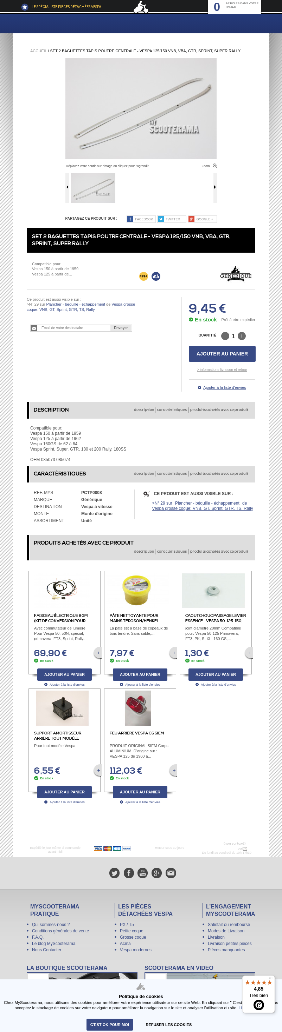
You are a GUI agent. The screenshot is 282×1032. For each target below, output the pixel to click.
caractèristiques (172, 409)
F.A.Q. (38, 937)
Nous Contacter (46, 949)
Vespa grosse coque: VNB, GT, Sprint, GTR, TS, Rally (202, 508)
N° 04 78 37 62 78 (222, 848)
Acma (125, 943)
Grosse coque (133, 937)
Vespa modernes (136, 949)
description (144, 409)
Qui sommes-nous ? (51, 924)
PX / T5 (127, 924)
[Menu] (271, 980)
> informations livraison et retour (222, 370)
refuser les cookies (169, 1025)
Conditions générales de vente (60, 930)
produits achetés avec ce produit (219, 409)
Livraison (216, 937)
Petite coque (131, 930)
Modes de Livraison (226, 930)
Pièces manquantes (226, 949)
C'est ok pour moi (109, 1025)
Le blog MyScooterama (53, 943)
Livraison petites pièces (230, 943)
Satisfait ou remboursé (229, 924)
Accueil (38, 51)
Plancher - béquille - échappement (75, 304)
